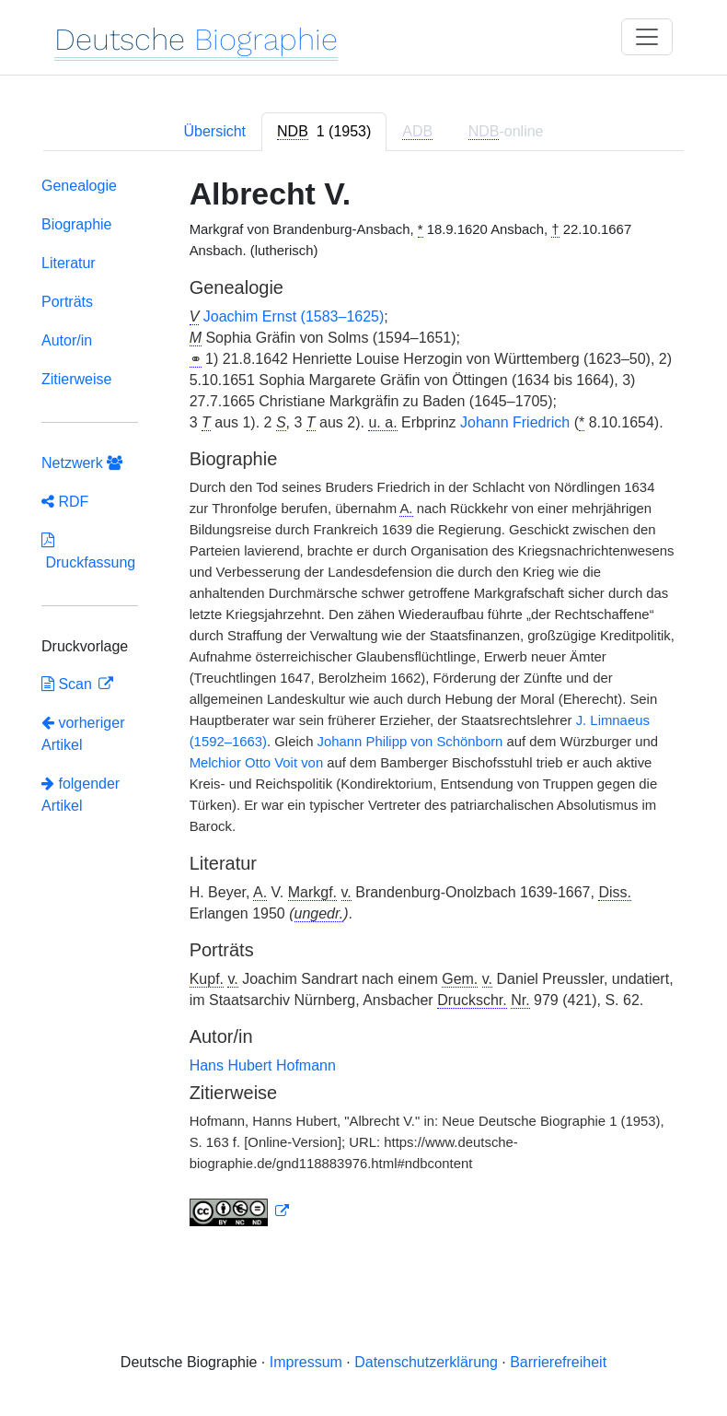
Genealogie (79, 185)
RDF (64, 501)
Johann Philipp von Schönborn (410, 741)
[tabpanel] (363, 705)
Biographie (76, 224)
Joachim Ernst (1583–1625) (294, 316)
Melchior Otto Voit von (259, 762)
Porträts (67, 302)
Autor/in (66, 340)
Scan (68, 684)
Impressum (306, 1362)
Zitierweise (76, 379)
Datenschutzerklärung (426, 1362)
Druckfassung (88, 551)
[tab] (324, 131)
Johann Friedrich (515, 422)
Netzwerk (81, 463)
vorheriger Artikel (82, 734)
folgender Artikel (80, 794)
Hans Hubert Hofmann (263, 1065)
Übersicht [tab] (214, 131)
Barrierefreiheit (558, 1362)
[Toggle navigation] (647, 36)
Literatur (68, 263)
